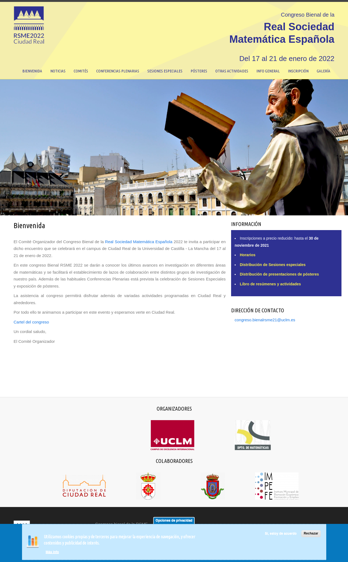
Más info (52, 552)
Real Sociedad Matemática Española (138, 241)
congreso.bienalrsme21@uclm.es (265, 319)
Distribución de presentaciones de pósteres (279, 274)
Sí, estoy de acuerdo (281, 534)
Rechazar (311, 534)
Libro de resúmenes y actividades (270, 284)
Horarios (248, 255)
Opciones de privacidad (174, 521)
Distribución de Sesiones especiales (273, 264)
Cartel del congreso (31, 322)
